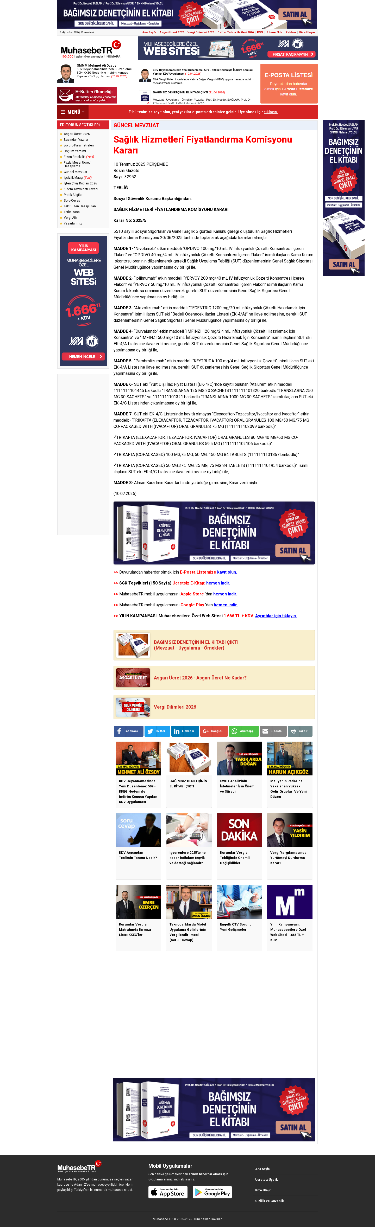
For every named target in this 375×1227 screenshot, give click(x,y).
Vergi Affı (70, 218)
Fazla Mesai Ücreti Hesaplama (77, 164)
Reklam (291, 32)
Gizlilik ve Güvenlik (269, 1201)
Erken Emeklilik (79, 157)
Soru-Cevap (72, 200)
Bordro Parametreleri (79, 145)
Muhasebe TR (163, 1219)
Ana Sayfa (149, 32)
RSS (260, 32)
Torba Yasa (72, 212)
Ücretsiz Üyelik (266, 1179)
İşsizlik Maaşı (78, 177)
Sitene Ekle (274, 32)
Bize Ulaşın (307, 32)
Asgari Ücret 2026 (172, 32)
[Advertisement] (83, 454)
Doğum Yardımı (75, 151)
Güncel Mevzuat (75, 172)
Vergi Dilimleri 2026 (201, 32)
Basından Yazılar (76, 140)
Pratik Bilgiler (73, 195)
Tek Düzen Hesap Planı (80, 206)
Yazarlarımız (73, 223)
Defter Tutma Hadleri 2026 (235, 32)
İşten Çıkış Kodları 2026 (80, 183)
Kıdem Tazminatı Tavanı (81, 189)
